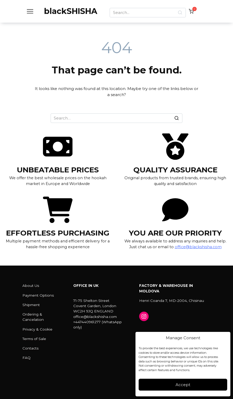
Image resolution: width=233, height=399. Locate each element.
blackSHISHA (70, 11)
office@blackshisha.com (198, 247)
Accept (183, 384)
